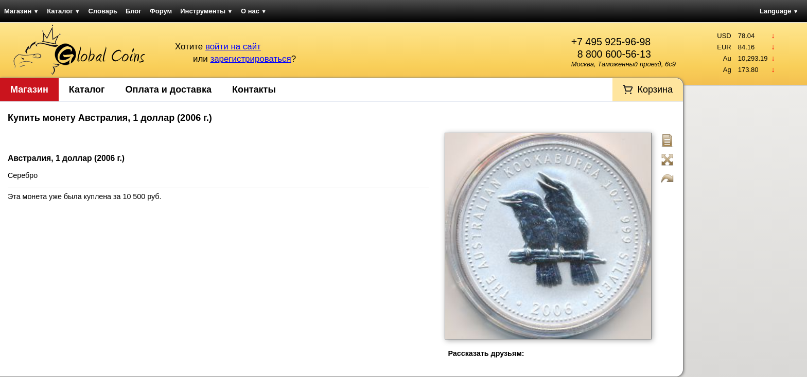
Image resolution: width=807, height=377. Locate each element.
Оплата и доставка (169, 89)
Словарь (103, 11)
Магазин (21, 11)
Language (779, 11)
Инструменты (206, 11)
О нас (254, 11)
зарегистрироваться (250, 59)
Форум (161, 11)
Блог (134, 11)
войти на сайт (233, 46)
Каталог (63, 11)
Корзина (655, 89)
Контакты (254, 89)
